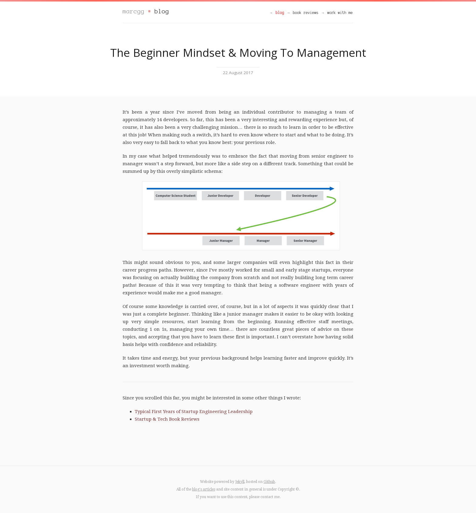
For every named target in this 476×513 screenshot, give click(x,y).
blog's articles (203, 489)
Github (269, 482)
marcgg (133, 11)
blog (162, 11)
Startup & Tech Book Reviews (167, 419)
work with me (340, 13)
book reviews (305, 13)
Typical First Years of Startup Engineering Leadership (194, 411)
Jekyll (239, 482)
